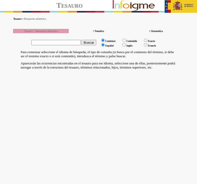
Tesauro (69, 5)
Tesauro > (18, 19)
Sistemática (157, 31)
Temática (99, 31)
